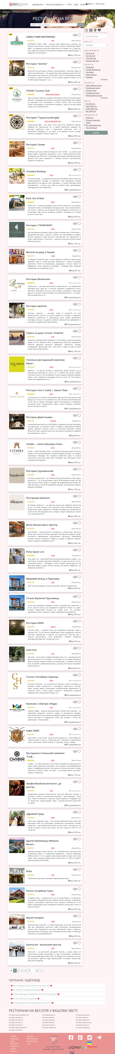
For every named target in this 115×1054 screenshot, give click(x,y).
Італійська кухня (92, 93)
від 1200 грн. (77, 337)
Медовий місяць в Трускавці (42, 578)
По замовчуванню (93, 125)
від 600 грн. (77, 627)
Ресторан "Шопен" (37, 63)
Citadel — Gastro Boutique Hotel (44, 444)
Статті (69, 4)
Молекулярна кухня (94, 95)
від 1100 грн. (77, 229)
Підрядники (37, 4)
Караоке (89, 77)
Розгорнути (104, 79)
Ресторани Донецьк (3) (83, 1015)
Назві (88, 123)
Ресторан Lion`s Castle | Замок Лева (47, 390)
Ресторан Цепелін (36, 306)
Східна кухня (91, 90)
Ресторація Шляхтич (38, 497)
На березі (90, 72)
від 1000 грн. (77, 875)
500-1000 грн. (91, 106)
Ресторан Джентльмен (39, 417)
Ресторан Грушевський (39, 470)
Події (76, 4)
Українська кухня (93, 88)
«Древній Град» (35, 813)
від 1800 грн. (77, 502)
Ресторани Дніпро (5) (48, 1015)
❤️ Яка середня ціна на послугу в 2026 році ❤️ (31, 986)
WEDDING (20, 4)
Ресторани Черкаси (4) (49, 1027)
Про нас (13, 1051)
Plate (29, 871)
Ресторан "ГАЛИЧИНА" (39, 225)
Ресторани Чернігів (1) (15, 1030)
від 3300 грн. (77, 848)
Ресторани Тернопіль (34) (83, 1022)
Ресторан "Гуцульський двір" (43, 117)
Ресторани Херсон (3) (82, 1025)
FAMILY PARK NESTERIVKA (40, 36)
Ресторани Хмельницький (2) (18, 1027)
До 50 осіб (90, 53)
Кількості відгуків (93, 120)
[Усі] (87, 31)
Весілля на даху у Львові (40, 252)
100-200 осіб (91, 58)
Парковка (90, 67)
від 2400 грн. (77, 68)
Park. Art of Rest (35, 198)
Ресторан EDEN (35, 622)
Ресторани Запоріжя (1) (16, 1017)
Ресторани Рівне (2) (48, 1022)
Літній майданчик (93, 70)
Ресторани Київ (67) (48, 1017)
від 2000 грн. (77, 94)
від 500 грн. (77, 921)
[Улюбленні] (100, 31)
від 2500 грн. (77, 202)
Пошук (81, 25)
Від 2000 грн (91, 111)
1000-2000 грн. (92, 109)
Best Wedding (32, 1039)
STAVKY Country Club (38, 90)
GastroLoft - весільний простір (43, 944)
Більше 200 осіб (92, 61)
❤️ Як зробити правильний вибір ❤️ (27, 990)
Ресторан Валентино (38, 279)
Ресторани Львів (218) (82, 1020)
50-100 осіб (90, 56)
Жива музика (91, 75)
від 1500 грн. (77, 41)
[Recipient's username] (53, 24)
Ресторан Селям (35, 144)
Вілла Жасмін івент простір (41, 524)
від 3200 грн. (77, 602)
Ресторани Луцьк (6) (48, 1020)
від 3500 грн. (77, 448)
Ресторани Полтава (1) (16, 1022)
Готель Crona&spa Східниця (42, 676)
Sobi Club (31, 649)
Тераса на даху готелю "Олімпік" (45, 332)
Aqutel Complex (35, 917)
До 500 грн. (90, 104)
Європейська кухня (94, 85)
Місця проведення (55, 4)
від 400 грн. (77, 555)
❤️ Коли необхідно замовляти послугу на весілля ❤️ (35, 994)
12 (37, 970)
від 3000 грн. (77, 582)
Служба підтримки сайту (14, 1038)
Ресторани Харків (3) (48, 1025)
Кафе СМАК (32, 730)
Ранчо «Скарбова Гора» (40, 890)
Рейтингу (90, 118)
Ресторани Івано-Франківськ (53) (19, 1015)
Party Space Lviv (35, 551)
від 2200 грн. (77, 121)
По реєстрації (91, 128)
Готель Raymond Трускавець (42, 598)
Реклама (30, 1036)
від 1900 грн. (77, 818)
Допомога (14, 1044)
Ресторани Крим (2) (82, 1017)
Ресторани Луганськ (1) (16, 1020)
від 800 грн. (77, 256)
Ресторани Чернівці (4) (83, 1027)
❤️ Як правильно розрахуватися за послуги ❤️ (32, 1003)
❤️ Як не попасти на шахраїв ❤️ (25, 999)
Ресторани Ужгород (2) (16, 1025)
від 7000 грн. (77, 529)
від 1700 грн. (77, 475)
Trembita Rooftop (36, 171)
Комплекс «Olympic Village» (42, 703)
